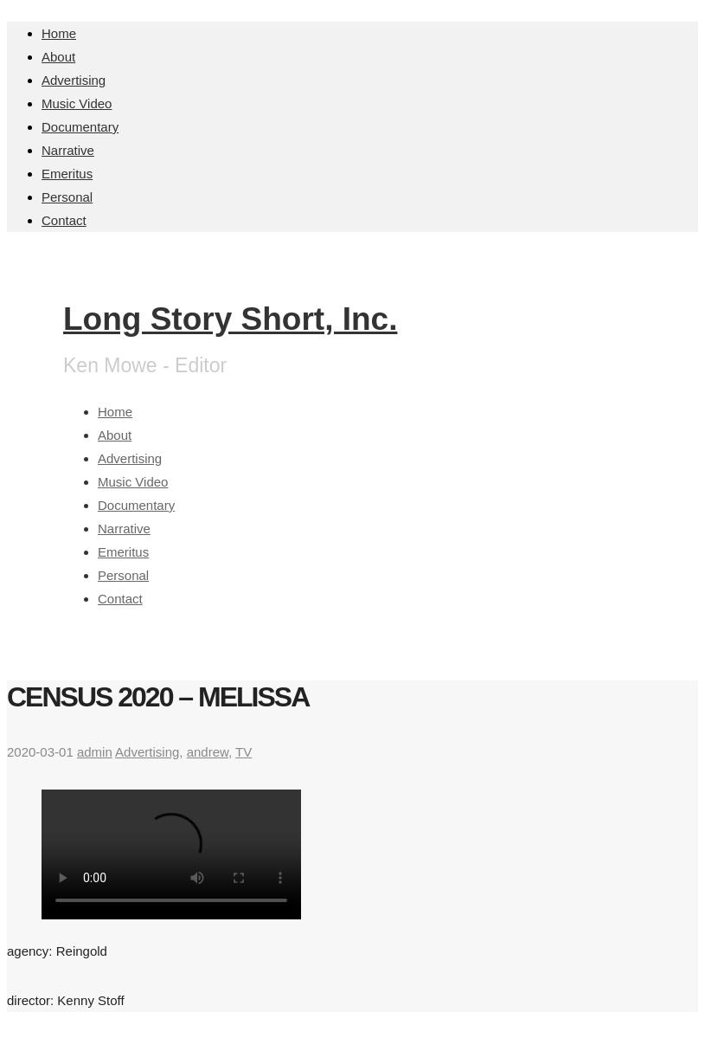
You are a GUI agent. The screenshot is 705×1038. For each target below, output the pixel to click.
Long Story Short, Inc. (230, 319)
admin (94, 752)
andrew (207, 752)
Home (59, 33)
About (58, 56)
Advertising (74, 80)
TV (243, 752)
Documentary (80, 126)
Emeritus (67, 173)
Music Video (77, 103)
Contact (64, 220)
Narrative (68, 150)
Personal (67, 197)
